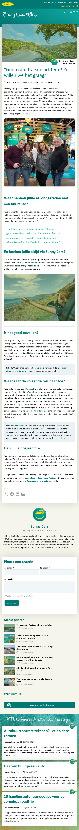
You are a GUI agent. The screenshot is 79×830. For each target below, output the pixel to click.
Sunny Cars (66, 61)
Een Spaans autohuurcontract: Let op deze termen (34, 647)
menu (75, 11)
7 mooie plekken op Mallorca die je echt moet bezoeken (33, 637)
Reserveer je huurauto (37, 481)
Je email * (9, 568)
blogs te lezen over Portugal (43, 478)
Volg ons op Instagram (42, 705)
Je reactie (9, 579)
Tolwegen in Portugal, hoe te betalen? (34, 625)
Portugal (29, 389)
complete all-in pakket (26, 262)
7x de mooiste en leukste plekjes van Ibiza (34, 680)
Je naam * (45, 568)
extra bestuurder (34, 411)
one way (19, 425)
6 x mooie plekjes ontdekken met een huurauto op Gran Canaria (34, 658)
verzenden (11, 603)
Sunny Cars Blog (20, 15)
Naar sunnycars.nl (69, 6)
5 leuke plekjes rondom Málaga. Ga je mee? (34, 669)
